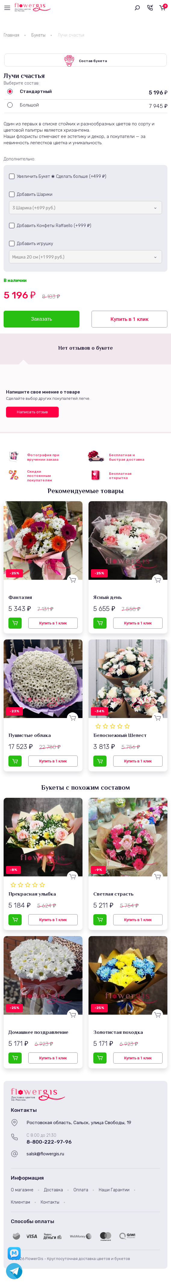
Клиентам (20, 1203)
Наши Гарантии (114, 1191)
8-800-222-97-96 (49, 1144)
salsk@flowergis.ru (45, 1155)
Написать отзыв (32, 414)
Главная (11, 35)
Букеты (38, 35)
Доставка (53, 1191)
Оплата (80, 1191)
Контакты (50, 1203)
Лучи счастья (71, 35)
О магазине (22, 1191)
